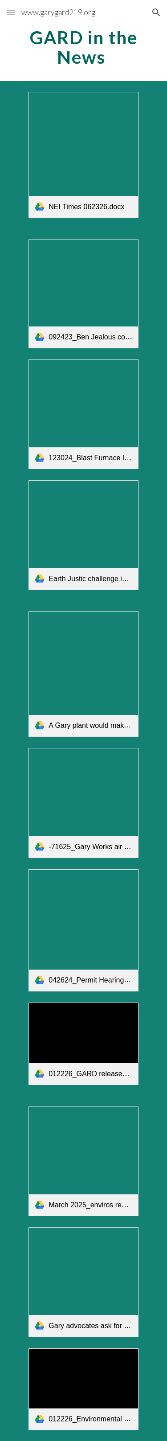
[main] (83, 47)
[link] (83, 155)
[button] (10, 12)
